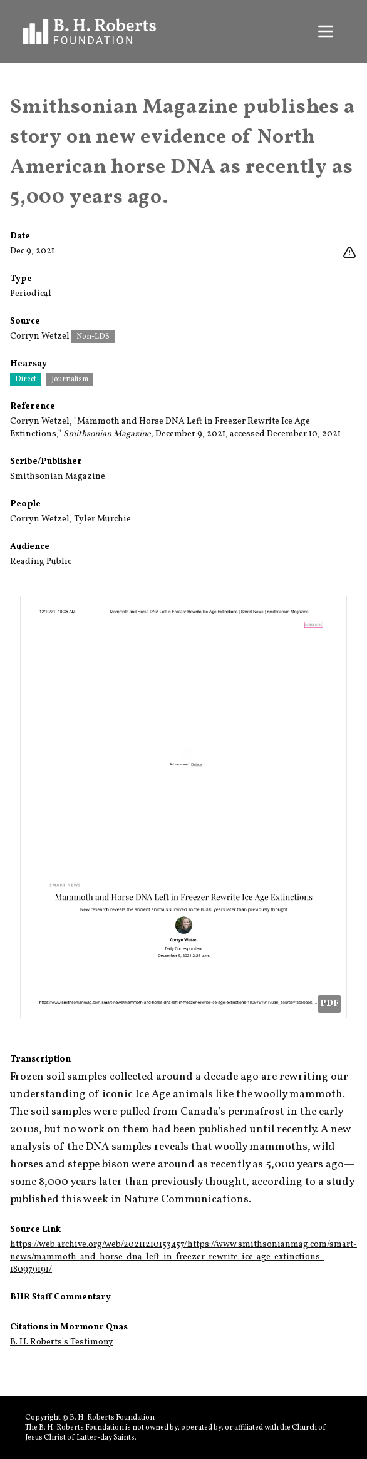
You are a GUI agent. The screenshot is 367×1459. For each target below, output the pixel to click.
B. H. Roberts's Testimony (61, 1342)
